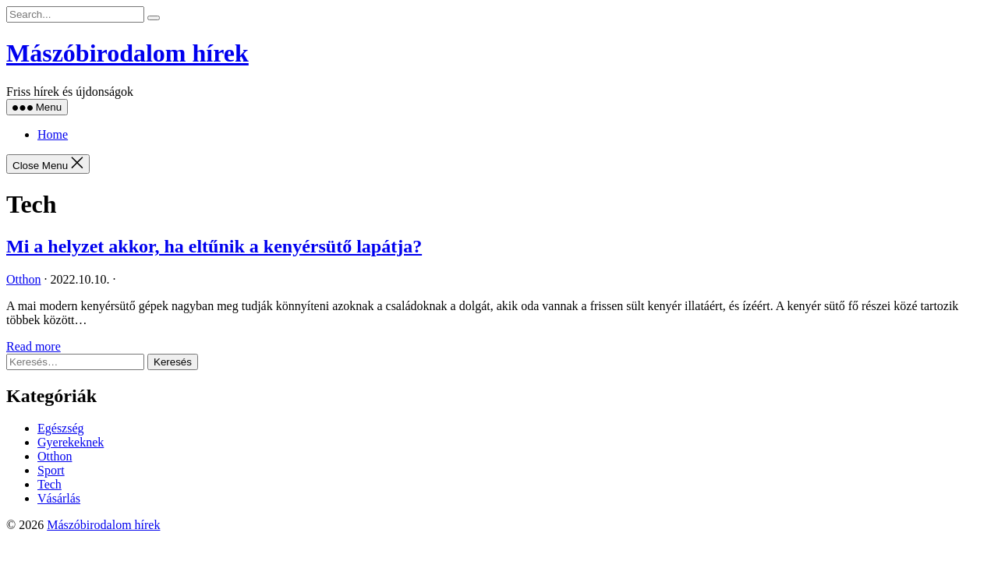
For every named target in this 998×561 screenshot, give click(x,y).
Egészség (60, 428)
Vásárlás (58, 498)
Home (52, 134)
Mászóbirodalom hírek (127, 53)
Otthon (23, 279)
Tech (49, 484)
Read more (33, 346)
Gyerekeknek (70, 442)
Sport (51, 470)
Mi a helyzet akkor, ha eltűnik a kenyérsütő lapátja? (214, 246)
